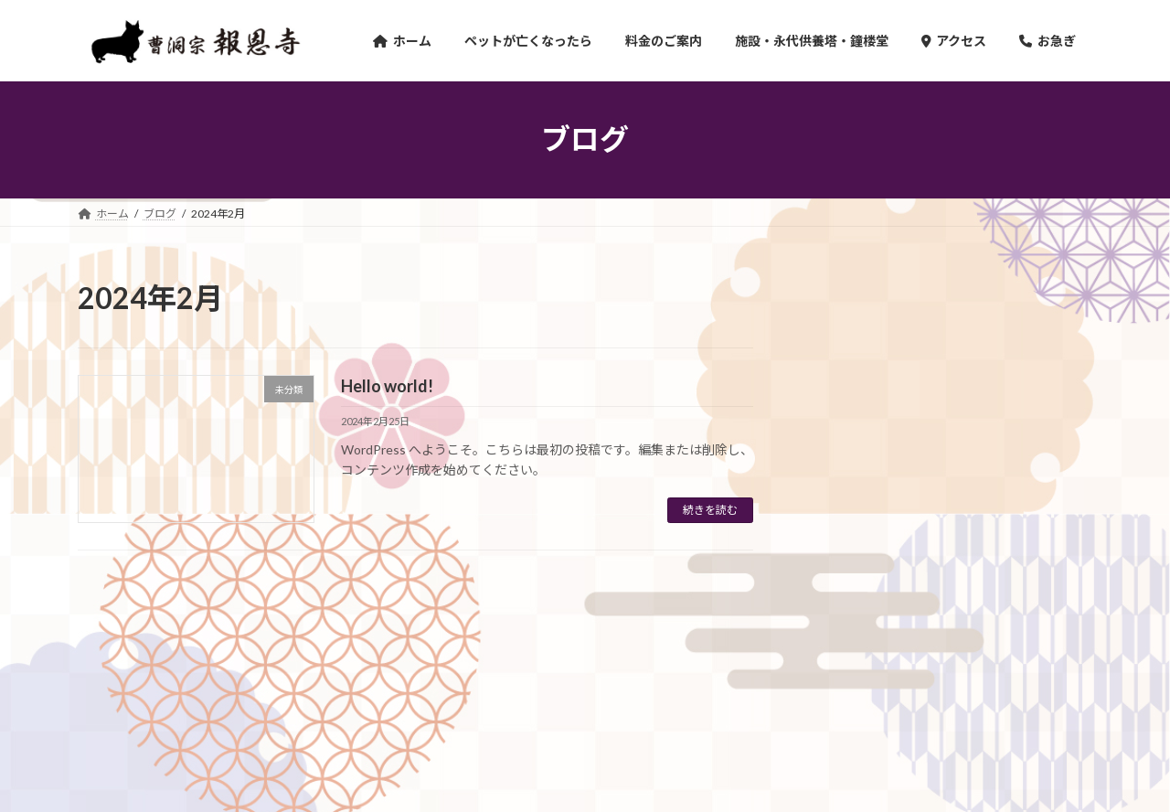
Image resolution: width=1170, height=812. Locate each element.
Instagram (714, 687)
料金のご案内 (385, 687)
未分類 (843, 495)
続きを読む (710, 510)
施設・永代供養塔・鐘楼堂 (519, 687)
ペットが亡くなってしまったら (240, 687)
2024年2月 (855, 594)
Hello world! (387, 386)
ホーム (111, 687)
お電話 (637, 687)
